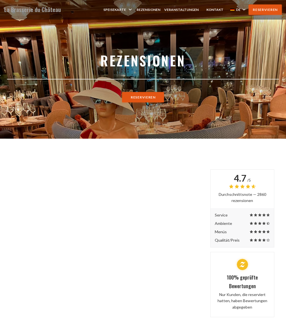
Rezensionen (148, 10)
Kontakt (214, 10)
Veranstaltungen (181, 10)
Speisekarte (118, 10)
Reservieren (265, 10)
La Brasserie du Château (32, 10)
